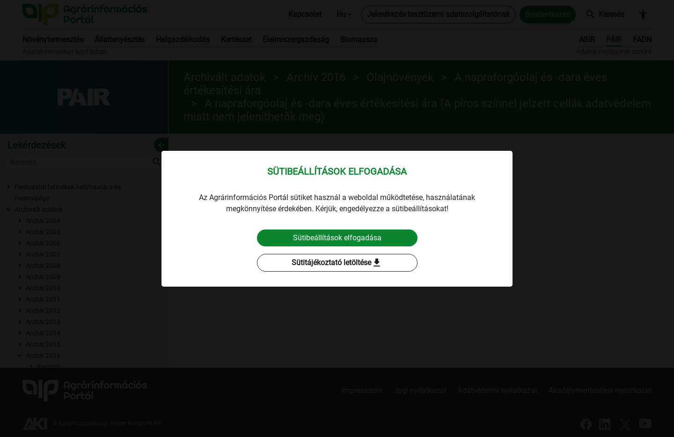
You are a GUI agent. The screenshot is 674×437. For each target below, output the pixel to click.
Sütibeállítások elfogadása (337, 237)
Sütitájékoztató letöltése (337, 262)
